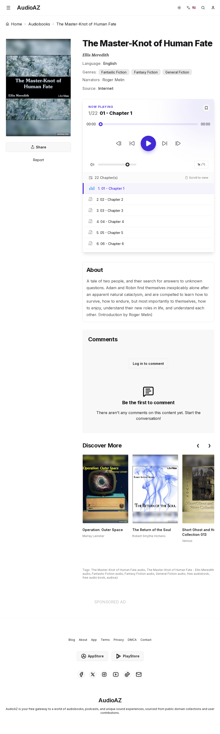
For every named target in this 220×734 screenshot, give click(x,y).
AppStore (92, 656)
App (94, 640)
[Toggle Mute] (92, 164)
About (83, 640)
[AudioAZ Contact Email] (139, 674)
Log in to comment (148, 363)
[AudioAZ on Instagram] (104, 674)
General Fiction (177, 72)
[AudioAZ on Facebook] (81, 674)
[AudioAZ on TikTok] (127, 674)
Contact (145, 640)
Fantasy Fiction (146, 72)
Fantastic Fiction (114, 72)
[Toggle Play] (148, 143)
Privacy (119, 640)
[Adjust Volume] (117, 164)
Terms (105, 640)
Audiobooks (39, 24)
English (110, 63)
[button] (8, 7)
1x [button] (201, 164)
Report (38, 160)
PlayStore (127, 656)
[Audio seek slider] (148, 124)
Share (38, 147)
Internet (105, 88)
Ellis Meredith (95, 55)
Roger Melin (113, 79)
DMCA (132, 640)
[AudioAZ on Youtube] (116, 674)
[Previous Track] (118, 143)
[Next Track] (178, 143)
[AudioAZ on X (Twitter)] (93, 674)
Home (14, 24)
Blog (72, 640)
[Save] (206, 108)
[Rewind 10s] (132, 143)
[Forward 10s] (164, 143)
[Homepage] (28, 7)
